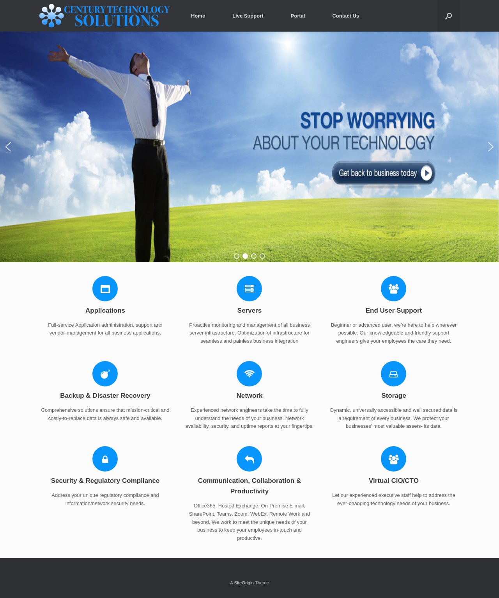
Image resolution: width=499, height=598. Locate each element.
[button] (8, 147)
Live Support (247, 16)
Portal (298, 16)
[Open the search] (448, 16)
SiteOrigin (244, 582)
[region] (249, 147)
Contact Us (345, 16)
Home (198, 16)
